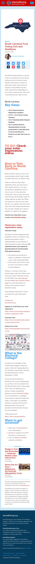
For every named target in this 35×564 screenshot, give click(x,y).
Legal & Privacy (7, 555)
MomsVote (7, 41)
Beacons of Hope (20, 437)
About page (27, 548)
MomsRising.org (16, 3)
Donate (10, 433)
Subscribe (23, 555)
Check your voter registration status (15, 149)
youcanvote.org (10, 303)
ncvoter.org (9, 300)
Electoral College (22, 393)
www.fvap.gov (22, 278)
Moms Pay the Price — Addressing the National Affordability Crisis (13, 469)
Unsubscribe (16, 555)
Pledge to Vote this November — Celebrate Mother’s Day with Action (11, 453)
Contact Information (8, 553)
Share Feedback (20, 553)
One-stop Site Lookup (18, 217)
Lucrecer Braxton (19, 56)
